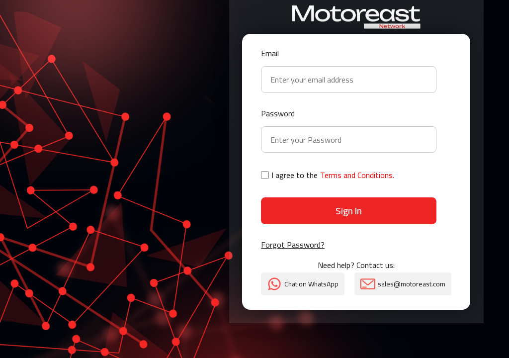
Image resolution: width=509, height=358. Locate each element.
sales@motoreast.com (402, 283)
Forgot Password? (293, 245)
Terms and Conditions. (357, 175)
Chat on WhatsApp (303, 283)
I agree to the (327, 175)
